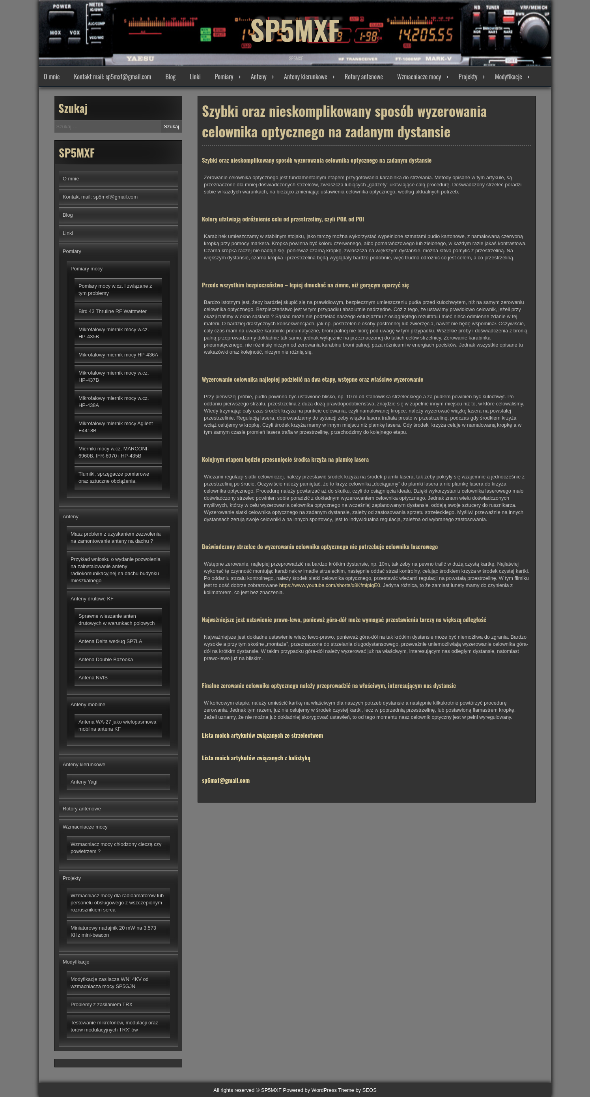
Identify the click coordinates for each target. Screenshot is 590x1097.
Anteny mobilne (88, 704)
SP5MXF (295, 27)
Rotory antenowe (364, 76)
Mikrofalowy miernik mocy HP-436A (118, 355)
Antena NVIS (93, 678)
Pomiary (224, 76)
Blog (170, 76)
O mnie (52, 76)
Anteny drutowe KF (92, 599)
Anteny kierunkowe (305, 76)
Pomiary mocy (87, 269)
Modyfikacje (508, 76)
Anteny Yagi (84, 782)
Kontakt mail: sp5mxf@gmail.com (112, 76)
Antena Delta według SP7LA (110, 641)
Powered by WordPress (310, 1090)
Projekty (468, 76)
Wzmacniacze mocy (419, 76)
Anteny (259, 76)
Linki (195, 76)
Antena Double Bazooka (105, 659)
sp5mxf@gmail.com (226, 783)
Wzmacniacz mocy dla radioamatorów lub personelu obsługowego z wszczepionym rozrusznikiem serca (117, 903)
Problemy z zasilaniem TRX (102, 1004)
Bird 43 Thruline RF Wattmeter (112, 311)
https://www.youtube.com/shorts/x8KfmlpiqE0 (329, 588)
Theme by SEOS (357, 1090)
